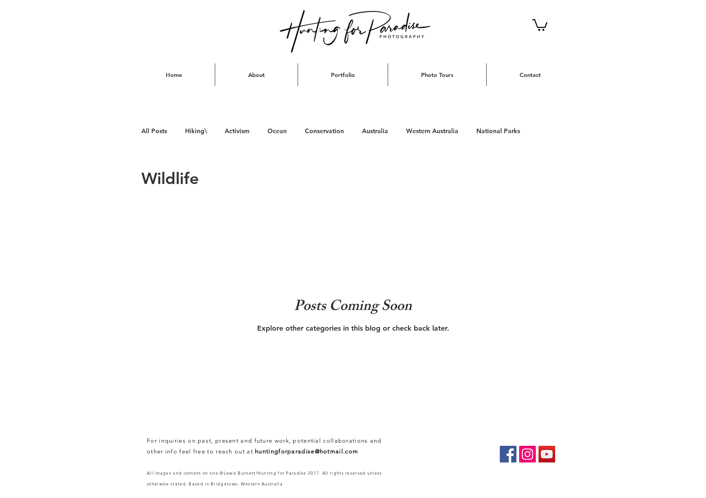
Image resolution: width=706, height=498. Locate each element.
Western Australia (432, 131)
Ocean (277, 131)
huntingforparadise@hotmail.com (306, 451)
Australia (375, 131)
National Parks (498, 131)
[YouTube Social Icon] (547, 454)
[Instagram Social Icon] (527, 454)
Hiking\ (196, 131)
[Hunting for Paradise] (508, 454)
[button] (540, 24)
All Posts (154, 131)
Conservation (324, 131)
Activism (237, 131)
